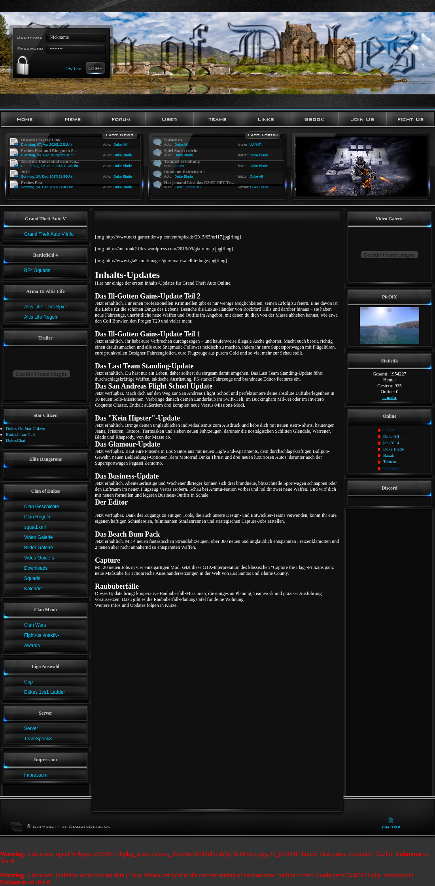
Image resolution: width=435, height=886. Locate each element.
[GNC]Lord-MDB (187, 187)
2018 (25, 171)
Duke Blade (122, 155)
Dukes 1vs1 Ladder (44, 692)
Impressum (35, 775)
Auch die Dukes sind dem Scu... (50, 161)
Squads (32, 578)
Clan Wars (35, 625)
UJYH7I (256, 144)
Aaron (179, 166)
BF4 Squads (37, 270)
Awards (32, 645)
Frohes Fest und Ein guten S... (49, 150)
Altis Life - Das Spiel (45, 307)
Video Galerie (38, 537)
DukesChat (15, 440)
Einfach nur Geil (20, 434)
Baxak (388, 455)
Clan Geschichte (41, 506)
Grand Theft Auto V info (49, 234)
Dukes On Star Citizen (25, 428)
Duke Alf (120, 144)
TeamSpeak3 (38, 738)
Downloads (35, 568)
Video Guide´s (39, 558)
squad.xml (35, 527)
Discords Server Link (41, 139)
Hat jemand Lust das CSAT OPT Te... (199, 182)
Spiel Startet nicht (181, 150)
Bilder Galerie (38, 547)
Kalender (33, 588)
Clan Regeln (37, 517)
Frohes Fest (31, 182)
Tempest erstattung (182, 161)
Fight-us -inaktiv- (41, 635)
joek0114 (391, 442)
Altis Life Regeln (41, 317)
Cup (28, 682)
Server (31, 728)
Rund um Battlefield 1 (184, 171)
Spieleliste (173, 139)
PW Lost (73, 68)
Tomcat (389, 461)
